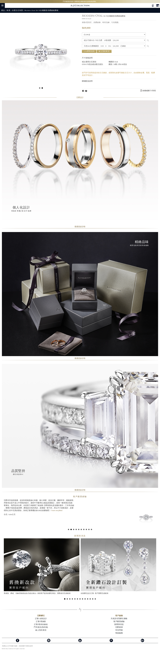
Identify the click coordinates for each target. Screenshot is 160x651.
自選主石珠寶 (17, 10)
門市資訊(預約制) (41, 627)
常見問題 (119, 630)
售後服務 (119, 633)
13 (95, 599)
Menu (2, 5)
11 (90, 599)
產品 (3, 10)
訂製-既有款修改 (41, 624)
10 (91, 529)
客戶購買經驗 (80, 496)
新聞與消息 (119, 624)
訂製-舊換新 (41, 621)
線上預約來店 (104, 51)
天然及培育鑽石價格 (119, 618)
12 (92, 599)
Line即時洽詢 (89, 51)
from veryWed (56, 510)
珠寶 (8, 10)
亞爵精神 (119, 627)
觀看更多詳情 (80, 226)
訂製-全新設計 (41, 618)
